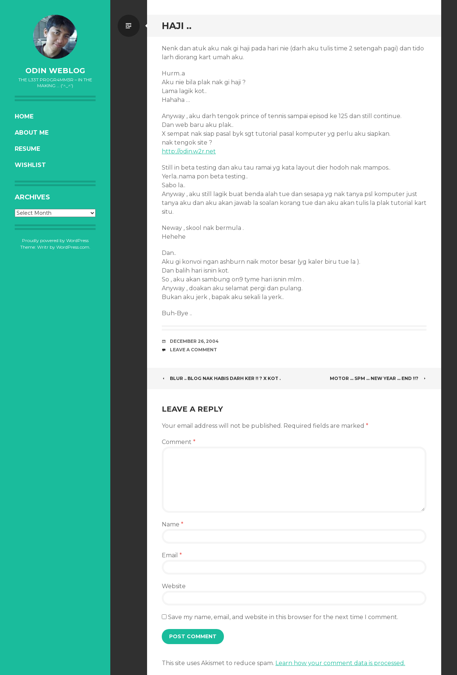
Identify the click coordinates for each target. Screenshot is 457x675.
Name (172, 524)
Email (172, 555)
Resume (27, 148)
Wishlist (30, 164)
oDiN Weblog (55, 70)
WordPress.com (72, 247)
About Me (32, 132)
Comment (179, 441)
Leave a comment (193, 349)
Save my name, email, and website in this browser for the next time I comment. (283, 617)
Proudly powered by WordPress (55, 240)
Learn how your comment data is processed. (340, 663)
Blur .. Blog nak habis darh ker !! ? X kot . (221, 378)
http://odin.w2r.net (189, 151)
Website (174, 586)
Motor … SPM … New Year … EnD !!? (378, 378)
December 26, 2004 (194, 341)
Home (24, 116)
